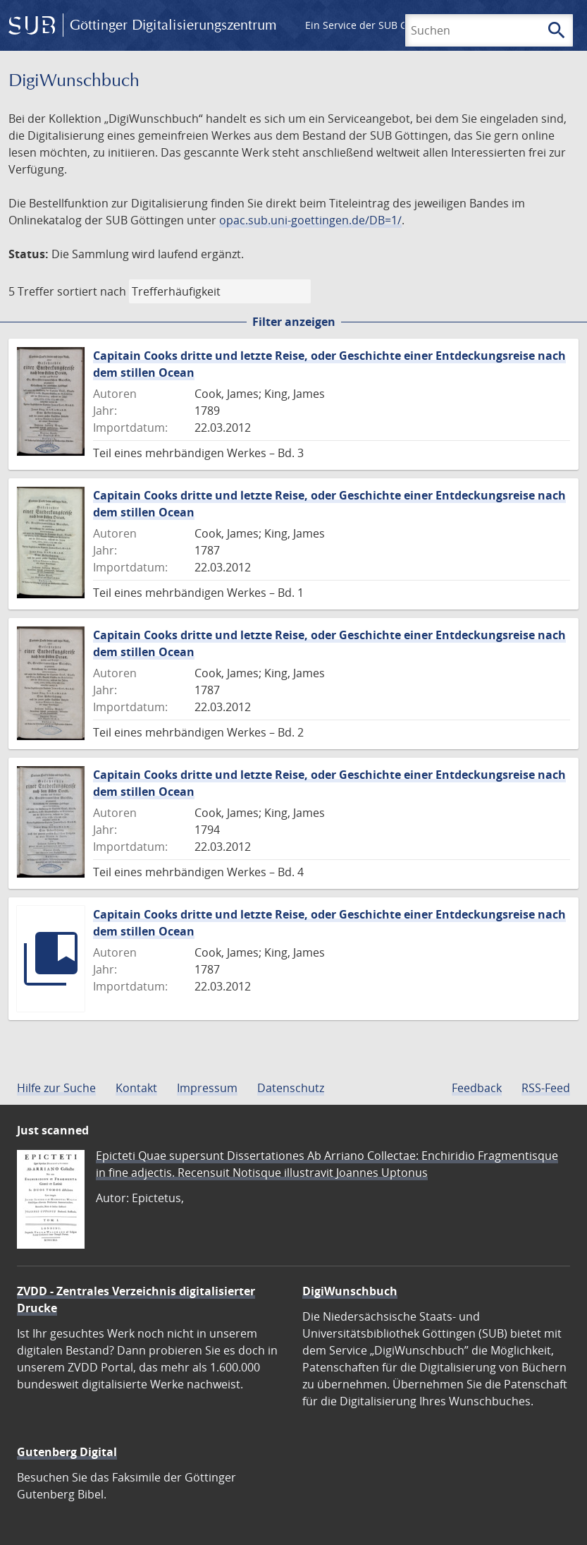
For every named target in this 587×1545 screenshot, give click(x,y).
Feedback (477, 1088)
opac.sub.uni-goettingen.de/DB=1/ (310, 220)
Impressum (207, 1088)
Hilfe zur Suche (56, 1088)
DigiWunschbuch (349, 1291)
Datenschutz (290, 1088)
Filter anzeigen (293, 321)
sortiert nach (91, 291)
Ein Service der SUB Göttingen (376, 25)
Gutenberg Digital (67, 1452)
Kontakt (136, 1088)
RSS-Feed (545, 1088)
